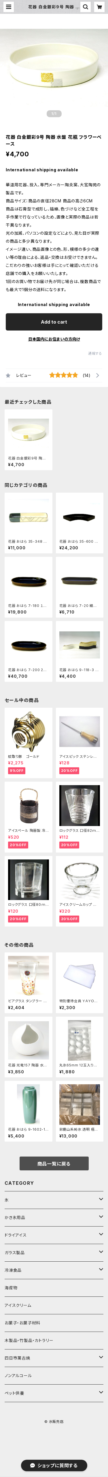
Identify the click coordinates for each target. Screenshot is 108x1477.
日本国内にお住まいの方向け (54, 339)
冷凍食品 (13, 1270)
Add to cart (54, 322)
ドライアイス (16, 1235)
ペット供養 (14, 1393)
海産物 (11, 1287)
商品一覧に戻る (54, 1164)
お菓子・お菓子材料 (22, 1322)
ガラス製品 (15, 1252)
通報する (95, 353)
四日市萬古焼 (17, 1358)
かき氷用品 (15, 1217)
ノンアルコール (18, 1375)
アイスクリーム (18, 1305)
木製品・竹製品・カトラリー (29, 1340)
